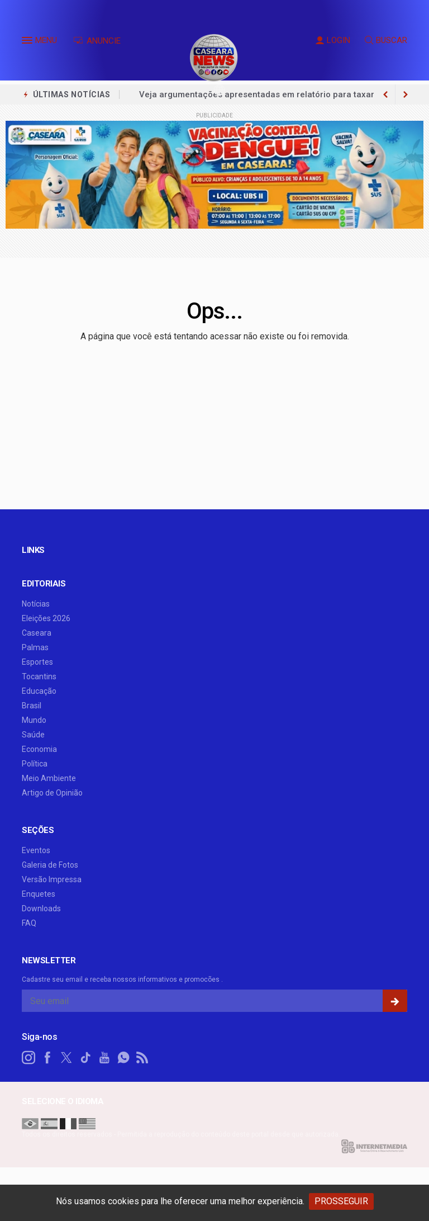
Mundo (34, 720)
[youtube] (104, 1058)
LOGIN (333, 40)
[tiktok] (85, 1058)
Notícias (36, 603)
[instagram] (28, 1058)
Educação (39, 691)
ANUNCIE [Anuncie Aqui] (97, 41)
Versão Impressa (52, 879)
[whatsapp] (123, 1058)
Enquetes (38, 893)
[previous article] (405, 94)
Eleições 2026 (46, 618)
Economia (39, 749)
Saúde (33, 734)
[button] (28, 42)
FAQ (29, 923)
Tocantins (39, 676)
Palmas (35, 647)
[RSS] (142, 1058)
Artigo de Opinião (52, 792)
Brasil (31, 705)
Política (34, 763)
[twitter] (66, 1058)
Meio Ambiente (49, 778)
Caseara (36, 632)
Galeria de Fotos (50, 864)
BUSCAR (386, 40)
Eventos (36, 850)
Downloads (41, 908)
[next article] (385, 94)
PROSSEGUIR (341, 1201)
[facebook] (47, 1058)
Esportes (37, 661)
